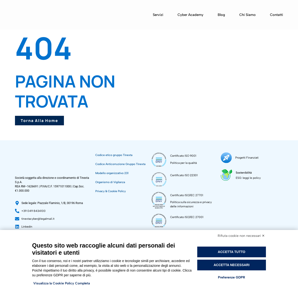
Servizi (158, 15)
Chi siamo (247, 15)
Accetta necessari (232, 265)
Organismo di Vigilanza (110, 182)
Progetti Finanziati (246, 157)
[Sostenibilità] (226, 173)
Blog (221, 15)
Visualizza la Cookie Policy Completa (61, 283)
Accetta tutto (231, 252)
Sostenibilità (243, 171)
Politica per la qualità (183, 163)
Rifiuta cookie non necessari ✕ (241, 236)
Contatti (276, 15)
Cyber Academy (190, 15)
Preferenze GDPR (231, 277)
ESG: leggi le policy (247, 176)
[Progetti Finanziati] (226, 157)
